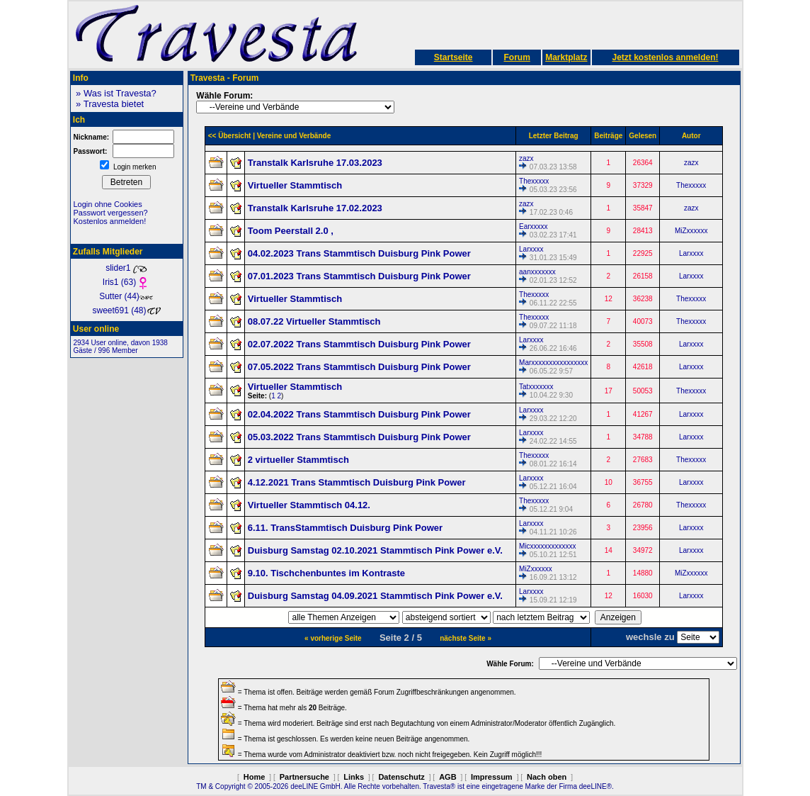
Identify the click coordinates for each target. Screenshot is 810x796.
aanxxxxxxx (537, 272)
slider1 (126, 268)
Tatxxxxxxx (536, 387)
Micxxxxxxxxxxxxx (547, 546)
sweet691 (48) (126, 310)
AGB (447, 777)
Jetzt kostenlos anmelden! (665, 57)
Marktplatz (566, 57)
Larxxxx (531, 249)
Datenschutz (401, 777)
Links (353, 777)
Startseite (453, 57)
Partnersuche (304, 777)
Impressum (492, 777)
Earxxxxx (533, 226)
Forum (516, 57)
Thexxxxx (534, 181)
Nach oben (546, 777)
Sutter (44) (126, 296)
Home (255, 777)
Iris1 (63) (126, 282)
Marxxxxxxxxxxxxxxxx (553, 362)
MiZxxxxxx (691, 231)
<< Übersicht (229, 136)
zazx (526, 158)
